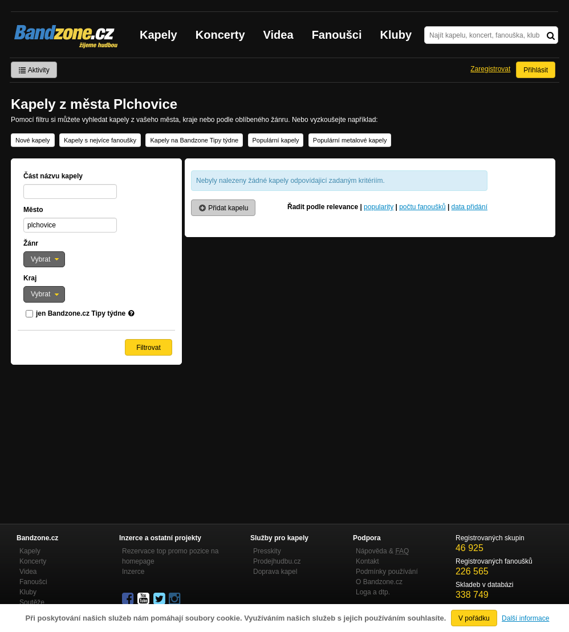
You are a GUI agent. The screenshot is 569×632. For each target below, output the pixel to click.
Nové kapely (32, 140)
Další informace (525, 618)
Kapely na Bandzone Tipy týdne (194, 140)
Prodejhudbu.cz (276, 561)
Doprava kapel (275, 572)
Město (33, 210)
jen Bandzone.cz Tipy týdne (80, 313)
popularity (378, 207)
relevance (342, 207)
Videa (278, 34)
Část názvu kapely (53, 176)
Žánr (30, 243)
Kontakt (367, 561)
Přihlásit (535, 70)
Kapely (158, 34)
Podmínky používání (387, 572)
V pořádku (474, 618)
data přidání (469, 207)
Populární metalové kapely (350, 140)
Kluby (396, 34)
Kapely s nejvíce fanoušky (100, 140)
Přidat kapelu (223, 208)
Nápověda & (382, 551)
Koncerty (220, 34)
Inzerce (133, 572)
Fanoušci (337, 34)
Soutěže (31, 602)
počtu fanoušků (422, 207)
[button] (44, 259)
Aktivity (34, 70)
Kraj (29, 278)
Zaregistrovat (490, 69)
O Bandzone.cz (379, 582)
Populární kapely (276, 140)
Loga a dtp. (373, 592)
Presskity (267, 551)
